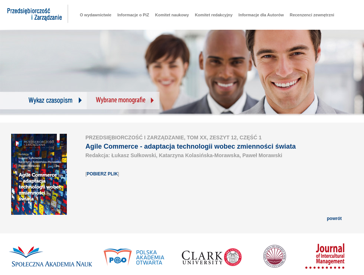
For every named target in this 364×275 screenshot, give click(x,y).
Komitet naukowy (172, 15)
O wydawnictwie (95, 15)
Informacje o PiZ (133, 15)
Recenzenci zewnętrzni (312, 15)
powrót (334, 218)
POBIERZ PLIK (102, 174)
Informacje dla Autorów (261, 15)
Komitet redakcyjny (214, 15)
